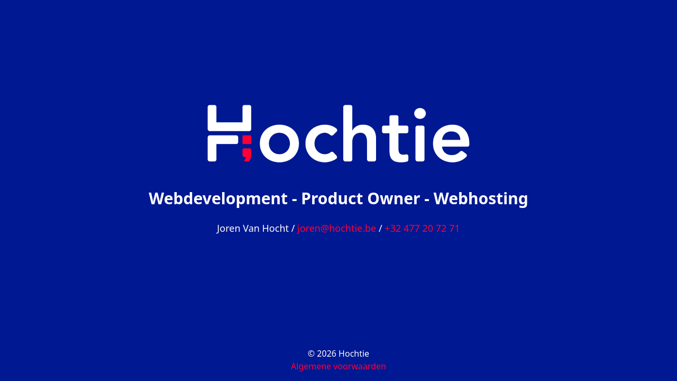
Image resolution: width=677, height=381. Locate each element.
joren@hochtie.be (336, 228)
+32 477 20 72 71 (422, 228)
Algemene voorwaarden (338, 366)
